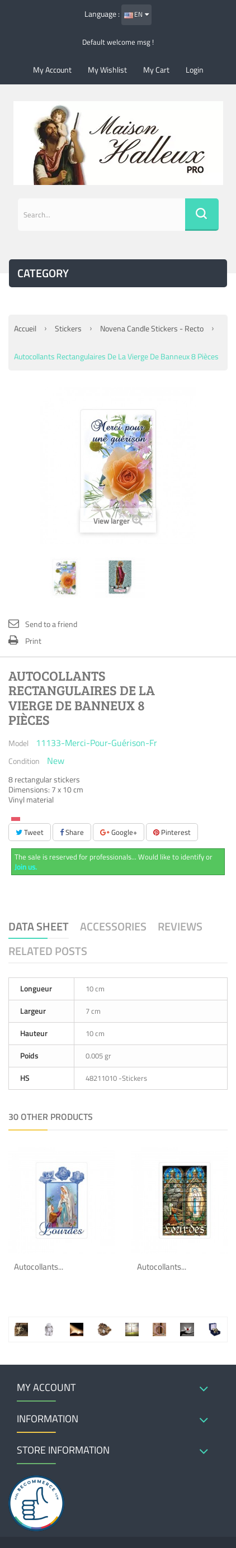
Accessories (113, 926)
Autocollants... (38, 1266)
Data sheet (38, 926)
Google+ (118, 832)
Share (72, 832)
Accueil (25, 328)
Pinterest (172, 832)
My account (52, 69)
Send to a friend (51, 624)
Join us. (26, 866)
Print (33, 641)
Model (18, 742)
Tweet (30, 832)
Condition (24, 760)
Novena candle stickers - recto (152, 328)
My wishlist (107, 69)
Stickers (68, 328)
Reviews (180, 926)
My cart (156, 69)
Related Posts (47, 951)
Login (195, 69)
